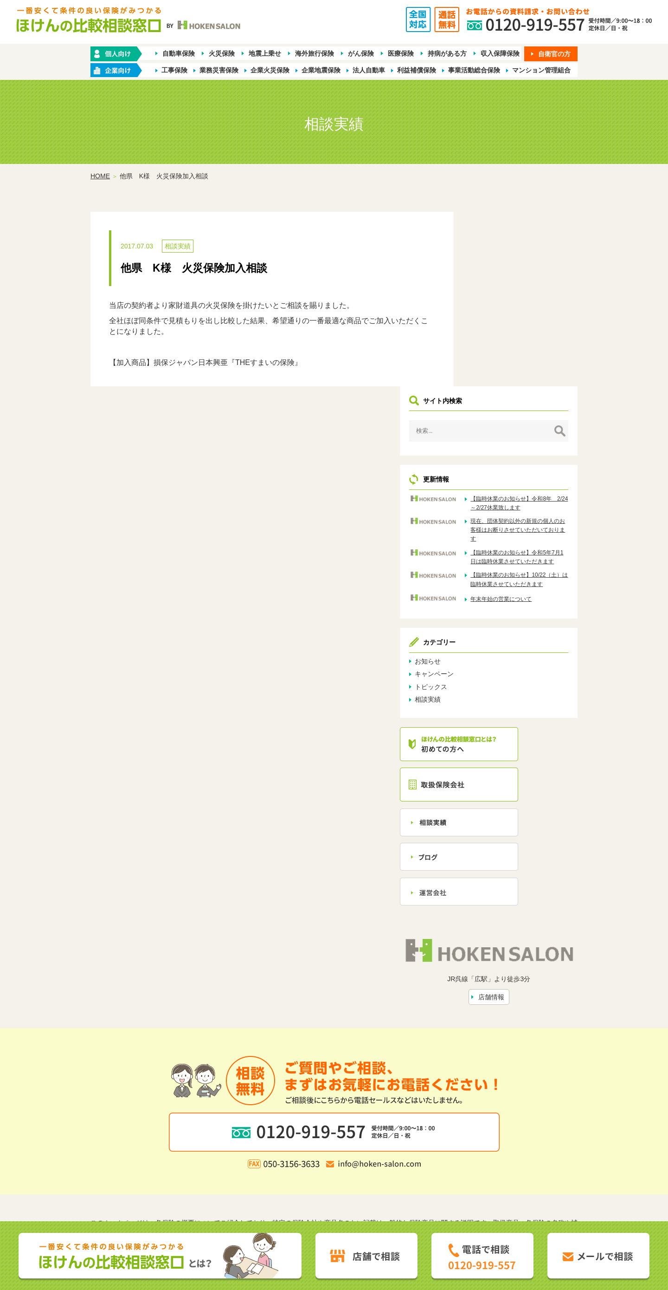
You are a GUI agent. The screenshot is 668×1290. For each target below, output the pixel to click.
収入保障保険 (500, 54)
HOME (100, 177)
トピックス (487, 548)
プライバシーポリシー (287, 1177)
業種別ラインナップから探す (395, 1147)
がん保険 (361, 54)
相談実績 (178, 247)
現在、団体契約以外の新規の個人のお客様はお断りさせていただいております (537, 369)
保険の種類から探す (227, 1147)
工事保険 (174, 70)
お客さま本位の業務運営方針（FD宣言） (386, 1177)
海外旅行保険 (314, 54)
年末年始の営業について (537, 461)
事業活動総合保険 (474, 70)
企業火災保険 (269, 70)
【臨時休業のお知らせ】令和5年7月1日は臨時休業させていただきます (537, 405)
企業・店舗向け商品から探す (305, 1147)
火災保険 (222, 54)
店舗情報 (519, 848)
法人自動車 (369, 70)
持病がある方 (447, 54)
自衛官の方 (554, 54)
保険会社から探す (470, 1147)
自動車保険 (178, 54)
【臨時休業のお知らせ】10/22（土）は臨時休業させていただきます (537, 437)
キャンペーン (490, 535)
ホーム (181, 1147)
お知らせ (484, 522)
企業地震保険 (321, 70)
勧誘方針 (236, 1177)
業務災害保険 (218, 70)
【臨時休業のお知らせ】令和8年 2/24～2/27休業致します (537, 334)
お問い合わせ (428, 1162)
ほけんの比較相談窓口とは (259, 1162)
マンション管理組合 (541, 70)
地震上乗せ (265, 54)
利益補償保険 (416, 70)
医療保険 (401, 54)
